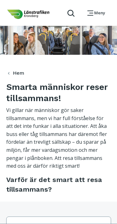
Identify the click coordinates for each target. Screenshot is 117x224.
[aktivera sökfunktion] (68, 13)
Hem (15, 73)
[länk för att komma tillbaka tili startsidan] (28, 14)
